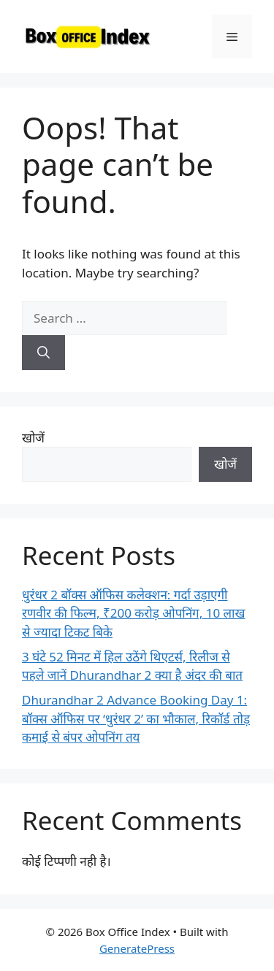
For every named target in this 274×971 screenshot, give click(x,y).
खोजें (33, 437)
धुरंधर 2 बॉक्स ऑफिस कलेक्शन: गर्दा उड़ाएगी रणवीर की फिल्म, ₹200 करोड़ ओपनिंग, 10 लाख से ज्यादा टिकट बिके (133, 613)
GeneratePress (137, 948)
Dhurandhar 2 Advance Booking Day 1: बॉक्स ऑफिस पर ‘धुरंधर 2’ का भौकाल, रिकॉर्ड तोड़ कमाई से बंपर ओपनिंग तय (136, 718)
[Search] (43, 352)
